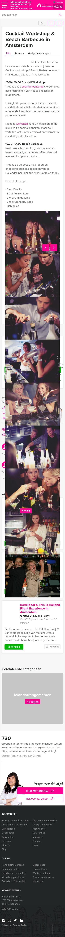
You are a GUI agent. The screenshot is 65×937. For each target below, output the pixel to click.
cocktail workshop (33, 87)
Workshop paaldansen (13, 877)
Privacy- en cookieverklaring (16, 820)
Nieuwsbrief (39, 829)
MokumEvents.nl (22, 5)
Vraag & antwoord (42, 824)
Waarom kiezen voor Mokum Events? (21, 756)
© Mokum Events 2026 (14, 925)
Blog (4, 849)
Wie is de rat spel (42, 873)
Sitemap (37, 841)
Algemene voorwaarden (45, 820)
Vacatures (38, 837)
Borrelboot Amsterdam (14, 881)
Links (35, 845)
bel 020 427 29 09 (40, 799)
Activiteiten (8, 837)
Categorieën (8, 829)
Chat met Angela (40, 791)
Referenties (39, 833)
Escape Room (40, 869)
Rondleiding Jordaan (13, 865)
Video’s (6, 845)
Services (6, 841)
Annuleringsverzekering (15, 824)
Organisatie (8, 833)
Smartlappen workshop (14, 873)
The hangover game (43, 877)
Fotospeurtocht (10, 869)
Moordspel (38, 881)
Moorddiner (39, 865)
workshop (22, 124)
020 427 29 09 (10, 909)
